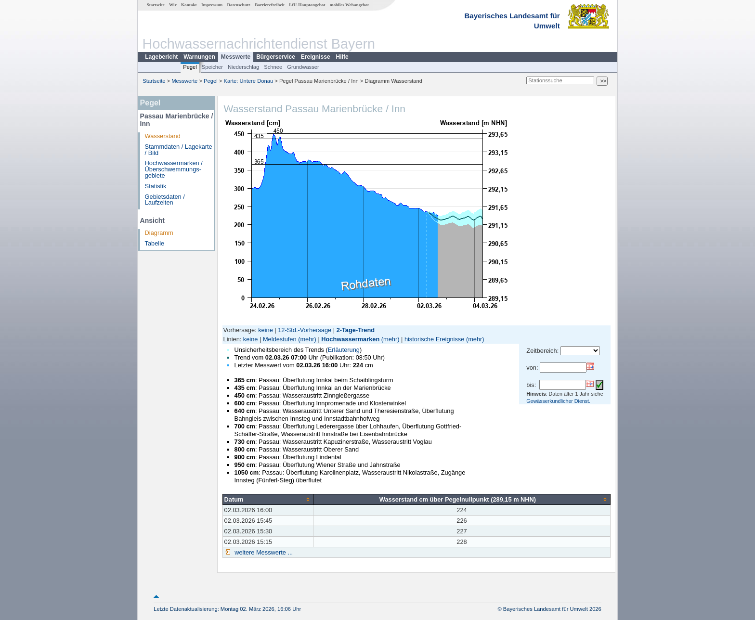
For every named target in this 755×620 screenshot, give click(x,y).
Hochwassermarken (350, 339)
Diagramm (159, 232)
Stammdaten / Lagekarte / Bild (178, 149)
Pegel (190, 67)
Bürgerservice (275, 56)
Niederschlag (243, 67)
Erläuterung (344, 349)
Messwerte (235, 56)
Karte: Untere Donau (248, 81)
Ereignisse (315, 56)
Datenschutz (238, 4)
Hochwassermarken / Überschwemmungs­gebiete (174, 169)
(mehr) (307, 339)
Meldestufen (280, 339)
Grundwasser (303, 67)
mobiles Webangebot (349, 4)
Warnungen (199, 56)
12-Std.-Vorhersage (304, 330)
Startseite (156, 4)
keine (265, 330)
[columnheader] (267, 499)
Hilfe (342, 56)
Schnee (273, 67)
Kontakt (189, 4)
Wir (173, 4)
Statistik (156, 186)
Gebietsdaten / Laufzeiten (165, 200)
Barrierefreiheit (270, 4)
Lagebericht (161, 56)
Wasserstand (163, 136)
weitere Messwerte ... (263, 552)
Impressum (211, 4)
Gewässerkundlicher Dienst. (558, 401)
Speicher (212, 67)
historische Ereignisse (434, 339)
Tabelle (155, 243)
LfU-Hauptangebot (307, 4)
